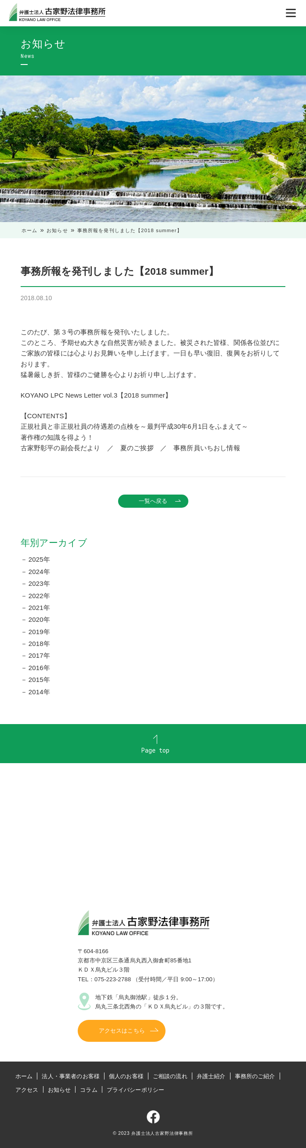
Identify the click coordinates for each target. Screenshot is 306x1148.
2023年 (39, 583)
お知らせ (57, 230)
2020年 (39, 619)
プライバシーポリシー (136, 1090)
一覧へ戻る (153, 501)
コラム (88, 1090)
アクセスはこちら (122, 1030)
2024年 (39, 571)
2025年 (39, 559)
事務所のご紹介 (255, 1076)
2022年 (39, 595)
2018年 (39, 643)
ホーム (29, 230)
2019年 (39, 631)
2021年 (39, 607)
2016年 (39, 667)
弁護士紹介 (211, 1076)
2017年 (39, 655)
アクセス (27, 1090)
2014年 (39, 692)
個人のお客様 (126, 1076)
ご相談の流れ (170, 1076)
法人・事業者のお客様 (71, 1076)
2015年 (39, 679)
